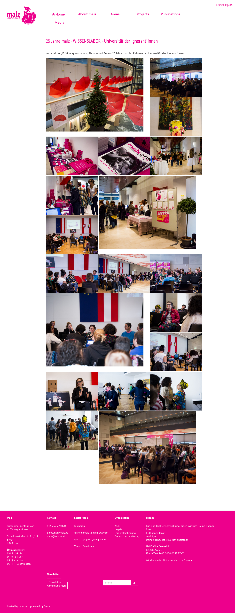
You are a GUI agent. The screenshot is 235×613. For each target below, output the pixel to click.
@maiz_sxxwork (99, 532)
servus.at (23, 606)
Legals (118, 529)
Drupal (47, 606)
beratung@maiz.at (57, 532)
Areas (115, 14)
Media (59, 22)
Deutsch (220, 5)
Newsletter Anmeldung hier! (56, 583)
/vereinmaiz (89, 546)
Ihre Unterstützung (125, 533)
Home (60, 14)
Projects (143, 14)
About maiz (87, 14)
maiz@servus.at (56, 536)
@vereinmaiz (81, 532)
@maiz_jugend (82, 539)
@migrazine (99, 539)
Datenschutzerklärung (127, 536)
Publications (170, 14)
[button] (98, 95)
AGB (117, 526)
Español (229, 5)
